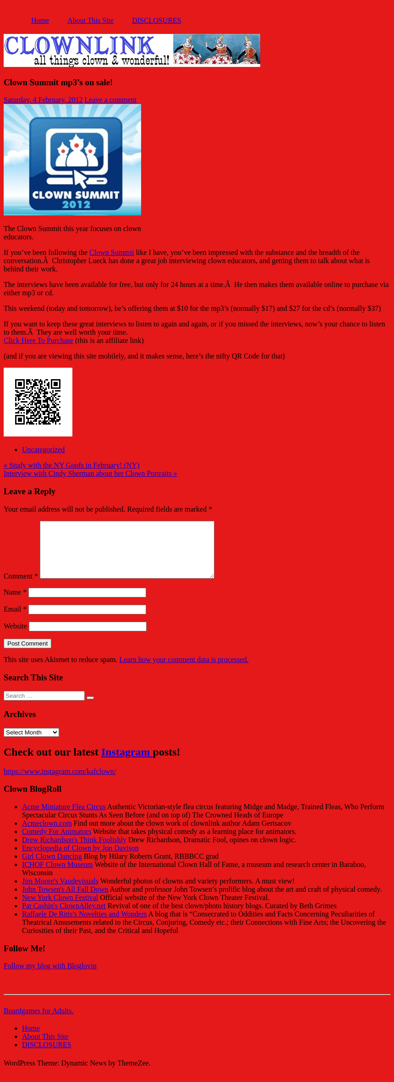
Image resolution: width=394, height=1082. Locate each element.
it (132, 252)
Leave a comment (111, 100)
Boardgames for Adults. (38, 1022)
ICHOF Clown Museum (57, 875)
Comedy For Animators (56, 842)
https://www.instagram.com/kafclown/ (60, 782)
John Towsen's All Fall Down (65, 900)
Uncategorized (43, 449)
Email (15, 620)
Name (15, 603)
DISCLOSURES (156, 20)
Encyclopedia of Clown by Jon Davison (80, 859)
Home (40, 20)
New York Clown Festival (60, 908)
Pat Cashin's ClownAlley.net (64, 917)
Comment (21, 587)
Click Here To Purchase (38, 340)
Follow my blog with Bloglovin (50, 977)
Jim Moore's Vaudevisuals (60, 892)
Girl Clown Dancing (52, 867)
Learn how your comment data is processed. (183, 670)
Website (15, 637)
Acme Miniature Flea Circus (64, 818)
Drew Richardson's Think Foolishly (74, 851)
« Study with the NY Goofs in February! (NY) (71, 465)
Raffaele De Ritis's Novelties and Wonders (84, 925)
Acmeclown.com (47, 834)
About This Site (90, 20)
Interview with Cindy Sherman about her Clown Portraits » (90, 473)
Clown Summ (109, 252)
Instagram (127, 763)
